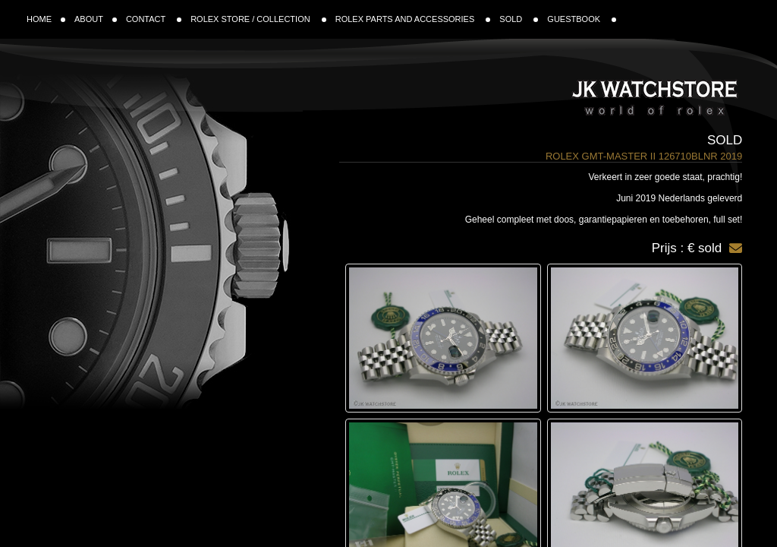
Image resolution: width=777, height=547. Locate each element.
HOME (46, 19)
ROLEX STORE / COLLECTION (258, 19)
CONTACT (153, 19)
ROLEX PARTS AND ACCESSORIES (413, 19)
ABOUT (95, 19)
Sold (724, 140)
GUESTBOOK (581, 19)
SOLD (518, 19)
